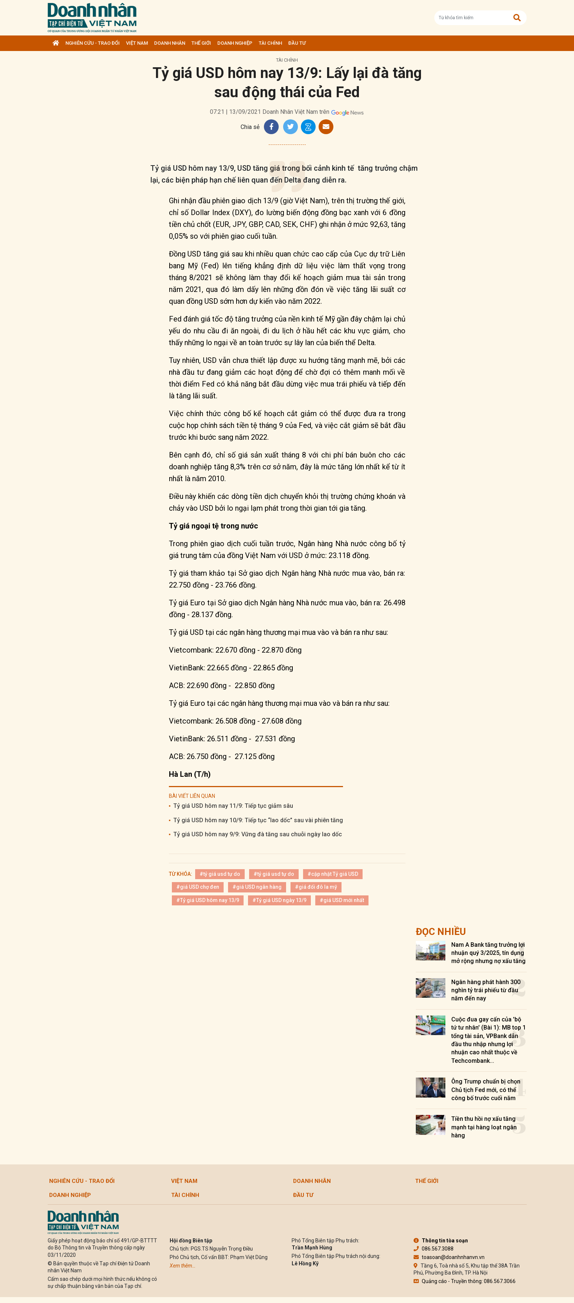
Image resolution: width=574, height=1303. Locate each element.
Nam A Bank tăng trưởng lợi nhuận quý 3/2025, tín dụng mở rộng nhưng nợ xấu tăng (488, 953)
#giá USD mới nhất (342, 900)
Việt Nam (137, 43)
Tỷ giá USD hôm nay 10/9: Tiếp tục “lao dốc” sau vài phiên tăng (258, 820)
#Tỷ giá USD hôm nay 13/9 (207, 900)
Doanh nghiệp (234, 43)
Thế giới (201, 43)
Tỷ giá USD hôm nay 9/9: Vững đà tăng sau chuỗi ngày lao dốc (257, 834)
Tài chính (270, 43)
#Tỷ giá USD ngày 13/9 (279, 900)
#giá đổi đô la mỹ (316, 887)
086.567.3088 (434, 1249)
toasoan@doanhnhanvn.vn (449, 1257)
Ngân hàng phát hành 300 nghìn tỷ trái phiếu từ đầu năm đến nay (485, 990)
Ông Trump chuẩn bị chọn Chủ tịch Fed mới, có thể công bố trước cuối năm (485, 1090)
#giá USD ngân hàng (257, 887)
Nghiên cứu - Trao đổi (92, 43)
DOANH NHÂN (169, 43)
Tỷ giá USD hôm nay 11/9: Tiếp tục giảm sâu (233, 805)
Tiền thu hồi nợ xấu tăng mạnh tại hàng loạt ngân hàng (484, 1127)
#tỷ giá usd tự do (220, 874)
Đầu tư (297, 43)
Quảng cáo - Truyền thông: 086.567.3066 (465, 1281)
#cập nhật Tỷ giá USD (333, 874)
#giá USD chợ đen (197, 887)
